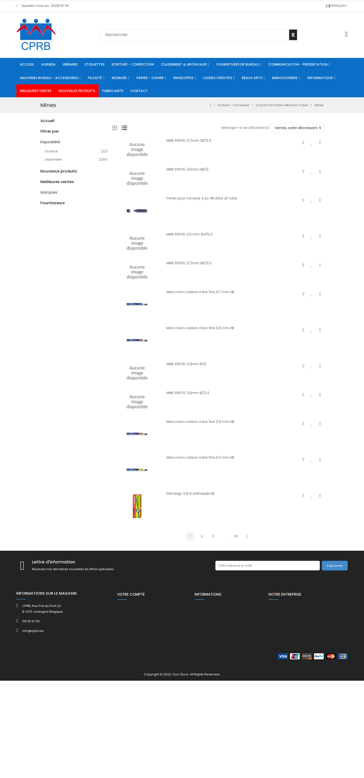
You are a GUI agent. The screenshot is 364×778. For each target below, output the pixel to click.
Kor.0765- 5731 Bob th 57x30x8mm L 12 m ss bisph (85, 513)
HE (42, 244)
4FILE (44, 623)
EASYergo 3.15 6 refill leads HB (190, 493)
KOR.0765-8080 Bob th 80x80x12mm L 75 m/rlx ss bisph (86, 546)
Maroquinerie (50, 220)
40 (42, 310)
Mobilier (46, 179)
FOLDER (45, 334)
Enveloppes (49, 195)
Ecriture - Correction (56, 130)
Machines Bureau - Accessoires (65, 154)
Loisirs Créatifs (51, 203)
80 (42, 236)
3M (42, 617)
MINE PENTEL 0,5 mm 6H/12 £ (189, 234)
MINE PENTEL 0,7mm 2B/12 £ (189, 140)
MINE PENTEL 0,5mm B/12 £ (187, 392)
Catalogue (48, 326)
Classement (49, 138)
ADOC (45, 635)
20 (236, 536)
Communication (53, 163)
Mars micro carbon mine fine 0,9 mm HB (200, 421)
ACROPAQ (48, 629)
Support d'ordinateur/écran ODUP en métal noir (85, 419)
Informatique (50, 228)
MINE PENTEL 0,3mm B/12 (186, 364)
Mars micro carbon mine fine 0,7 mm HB (200, 292)
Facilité (45, 171)
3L (41, 612)
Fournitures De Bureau (57, 146)
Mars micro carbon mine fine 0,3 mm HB (200, 457)
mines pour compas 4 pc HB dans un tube (201, 198)
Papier (45, 187)
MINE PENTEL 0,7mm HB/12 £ (189, 263)
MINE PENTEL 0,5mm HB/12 (187, 169)
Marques (48, 603)
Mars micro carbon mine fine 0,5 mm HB (200, 328)
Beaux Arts (48, 212)
